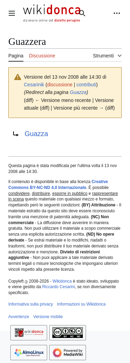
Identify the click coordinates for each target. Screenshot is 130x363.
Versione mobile (48, 316)
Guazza (78, 92)
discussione (59, 84)
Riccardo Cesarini (58, 286)
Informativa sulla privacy (30, 304)
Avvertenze (18, 316)
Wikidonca (62, 281)
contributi (86, 84)
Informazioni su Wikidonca (81, 304)
